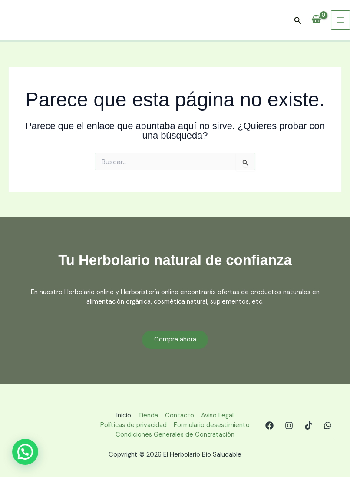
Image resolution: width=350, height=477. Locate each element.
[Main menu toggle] (340, 20)
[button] (298, 21)
